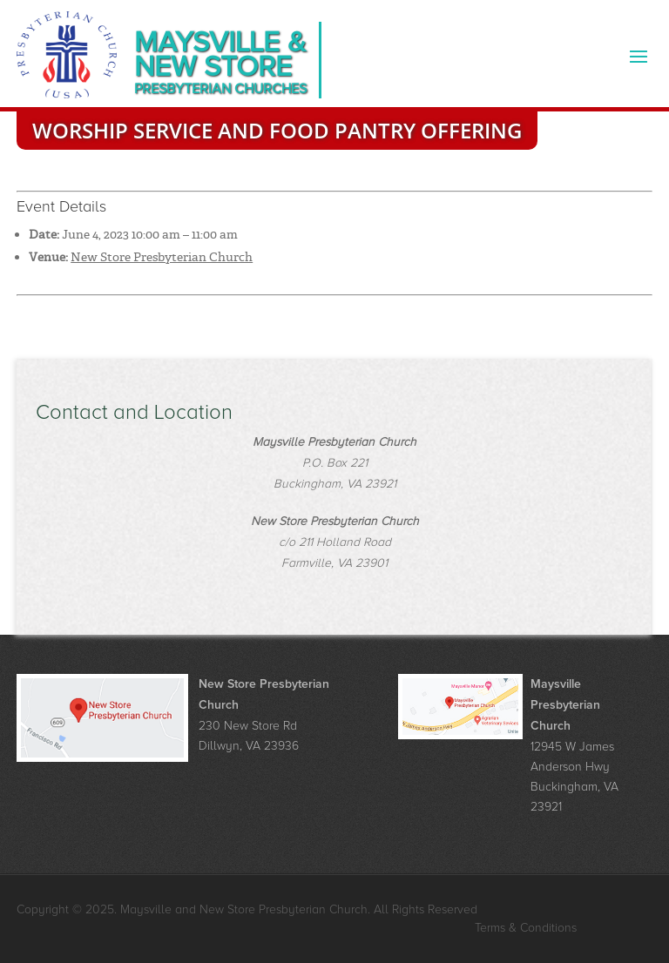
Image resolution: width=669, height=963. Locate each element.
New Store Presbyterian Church (162, 257)
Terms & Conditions (526, 927)
